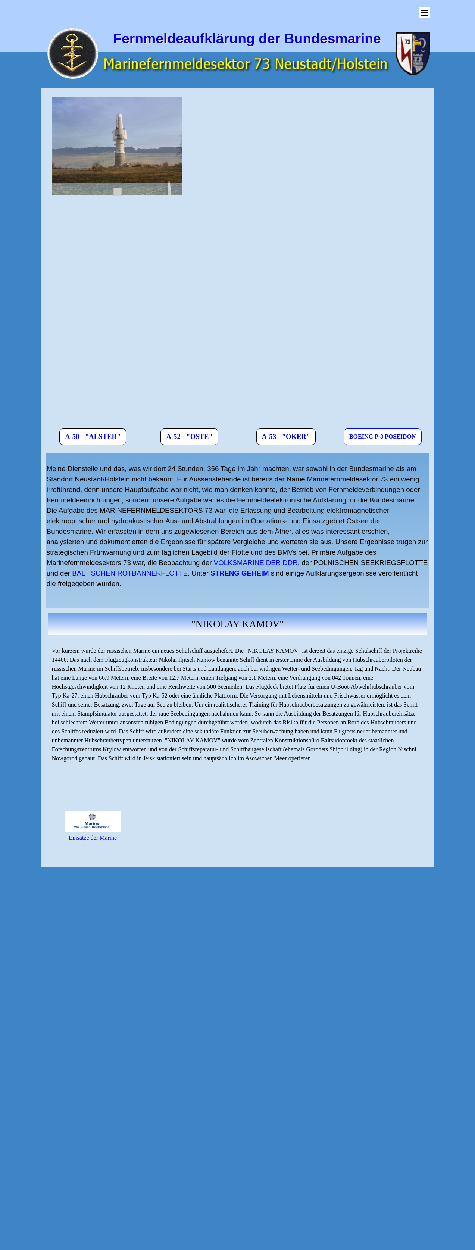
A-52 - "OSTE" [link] (189, 436)
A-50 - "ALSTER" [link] (93, 436)
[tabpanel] (237, 531)
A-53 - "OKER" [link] (286, 436)
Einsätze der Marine (93, 838)
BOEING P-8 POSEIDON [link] (382, 436)
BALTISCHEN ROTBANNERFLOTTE (130, 573)
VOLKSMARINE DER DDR (256, 563)
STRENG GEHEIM (239, 573)
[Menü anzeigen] (424, 12)
